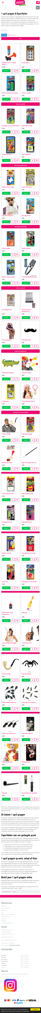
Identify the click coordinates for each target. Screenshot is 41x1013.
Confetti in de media (6, 923)
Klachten (3, 920)
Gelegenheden (6, 891)
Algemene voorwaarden (7, 914)
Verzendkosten (5, 908)
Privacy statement (6, 916)
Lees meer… (4, 30)
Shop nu (6, 70)
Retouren (4, 910)
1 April (14, 891)
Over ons (3, 906)
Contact (3, 918)
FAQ (2, 912)
